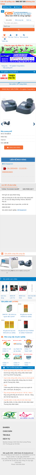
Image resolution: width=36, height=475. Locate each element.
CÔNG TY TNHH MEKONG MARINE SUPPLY (27, 364)
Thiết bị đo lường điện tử (7, 271)
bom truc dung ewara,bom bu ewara (4, 297)
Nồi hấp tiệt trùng (16, 270)
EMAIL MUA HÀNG (13, 147)
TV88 (5, 385)
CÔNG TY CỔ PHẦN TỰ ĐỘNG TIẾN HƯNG (7, 350)
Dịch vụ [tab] (29, 20)
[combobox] (18, 26)
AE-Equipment (7, 164)
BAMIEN (6, 427)
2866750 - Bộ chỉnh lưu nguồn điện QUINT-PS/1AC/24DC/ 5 (9, 316)
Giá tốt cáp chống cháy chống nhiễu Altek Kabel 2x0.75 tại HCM (19, 370)
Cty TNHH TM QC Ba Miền (18, 350)
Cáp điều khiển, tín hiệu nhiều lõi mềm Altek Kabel (17, 400)
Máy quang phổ (7, 68)
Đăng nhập (7, 7)
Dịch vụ (16, 36)
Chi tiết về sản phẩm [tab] (9, 185)
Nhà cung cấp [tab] (19, 20)
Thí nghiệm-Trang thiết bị (16, 66)
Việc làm (4, 36)
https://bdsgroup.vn (15, 467)
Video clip (5, 40)
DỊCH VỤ (6, 439)
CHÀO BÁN (7, 431)
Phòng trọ (6, 467)
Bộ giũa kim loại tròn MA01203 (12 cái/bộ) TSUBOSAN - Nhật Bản (9, 332)
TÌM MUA (6, 435)
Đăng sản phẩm (29, 7)
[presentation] (1, 416)
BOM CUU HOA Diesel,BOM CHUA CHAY (23, 297)
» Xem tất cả (30, 367)
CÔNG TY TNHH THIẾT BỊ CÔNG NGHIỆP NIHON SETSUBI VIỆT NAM (28, 350)
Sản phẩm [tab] (9, 20)
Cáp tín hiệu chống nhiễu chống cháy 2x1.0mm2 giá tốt (19, 378)
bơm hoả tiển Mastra (32, 297)
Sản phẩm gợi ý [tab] (28, 189)
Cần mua (10, 36)
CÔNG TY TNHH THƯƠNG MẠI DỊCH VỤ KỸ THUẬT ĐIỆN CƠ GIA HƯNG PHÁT (7, 364)
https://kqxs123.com (27, 467)
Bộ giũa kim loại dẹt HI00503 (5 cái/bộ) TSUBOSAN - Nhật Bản (26, 316)
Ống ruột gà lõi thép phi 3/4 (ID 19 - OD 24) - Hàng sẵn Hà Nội (19, 392)
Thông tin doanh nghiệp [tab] (10, 189)
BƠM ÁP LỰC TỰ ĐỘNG (12, 297)
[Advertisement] (18, 232)
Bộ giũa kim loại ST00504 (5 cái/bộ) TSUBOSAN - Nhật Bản (26, 332)
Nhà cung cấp (24, 36)
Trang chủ (4, 66)
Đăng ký (17, 7)
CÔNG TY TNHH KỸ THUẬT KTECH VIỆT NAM (17, 364)
